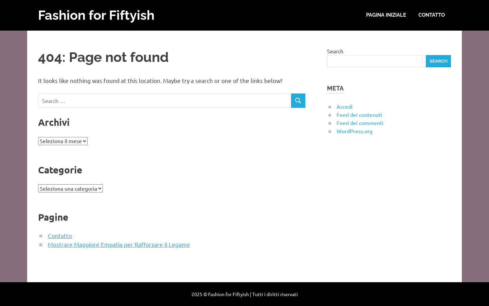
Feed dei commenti (360, 122)
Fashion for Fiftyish (96, 15)
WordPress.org (355, 131)
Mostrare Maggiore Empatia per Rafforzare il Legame (119, 244)
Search (335, 51)
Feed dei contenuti (359, 114)
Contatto (431, 15)
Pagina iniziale (386, 15)
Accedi (344, 106)
